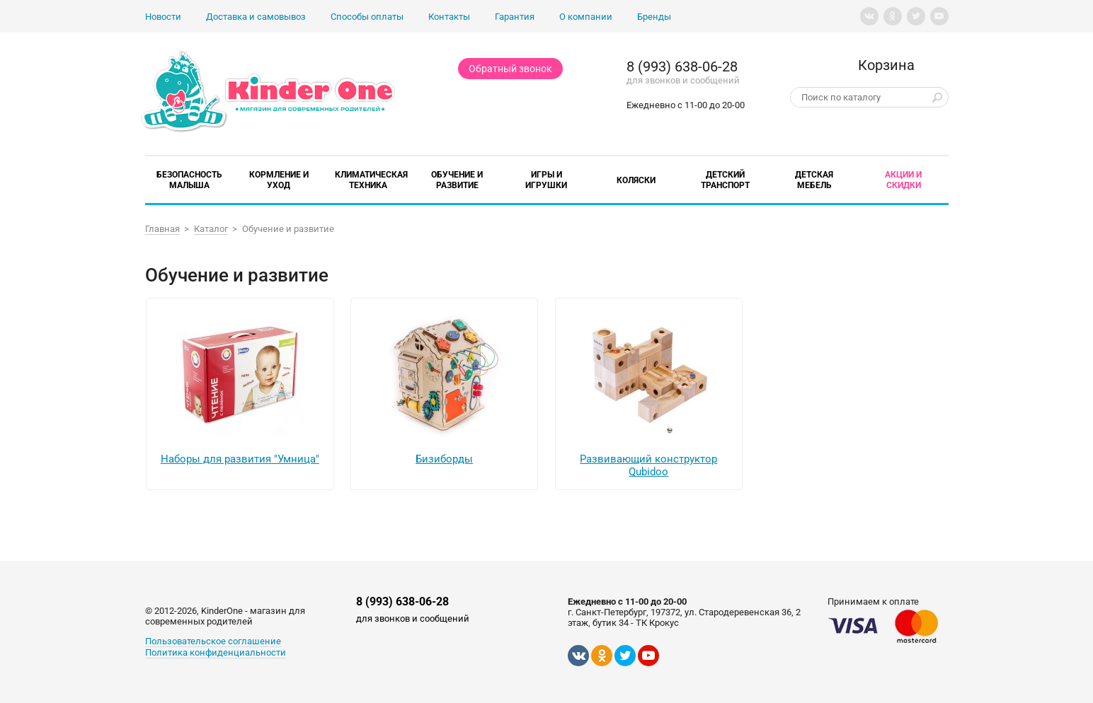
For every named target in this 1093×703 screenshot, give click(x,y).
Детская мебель (814, 180)
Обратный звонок (510, 68)
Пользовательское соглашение (213, 641)
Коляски (636, 180)
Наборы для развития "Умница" (240, 459)
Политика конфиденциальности (215, 652)
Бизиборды (444, 459)
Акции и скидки (903, 180)
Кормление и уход (279, 180)
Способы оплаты (367, 16)
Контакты (449, 16)
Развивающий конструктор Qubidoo (648, 465)
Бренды (654, 16)
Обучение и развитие (457, 180)
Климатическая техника (371, 180)
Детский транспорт (725, 180)
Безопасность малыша (189, 180)
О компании (585, 16)
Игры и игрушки (546, 180)
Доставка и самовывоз (256, 16)
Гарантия (514, 16)
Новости (163, 16)
